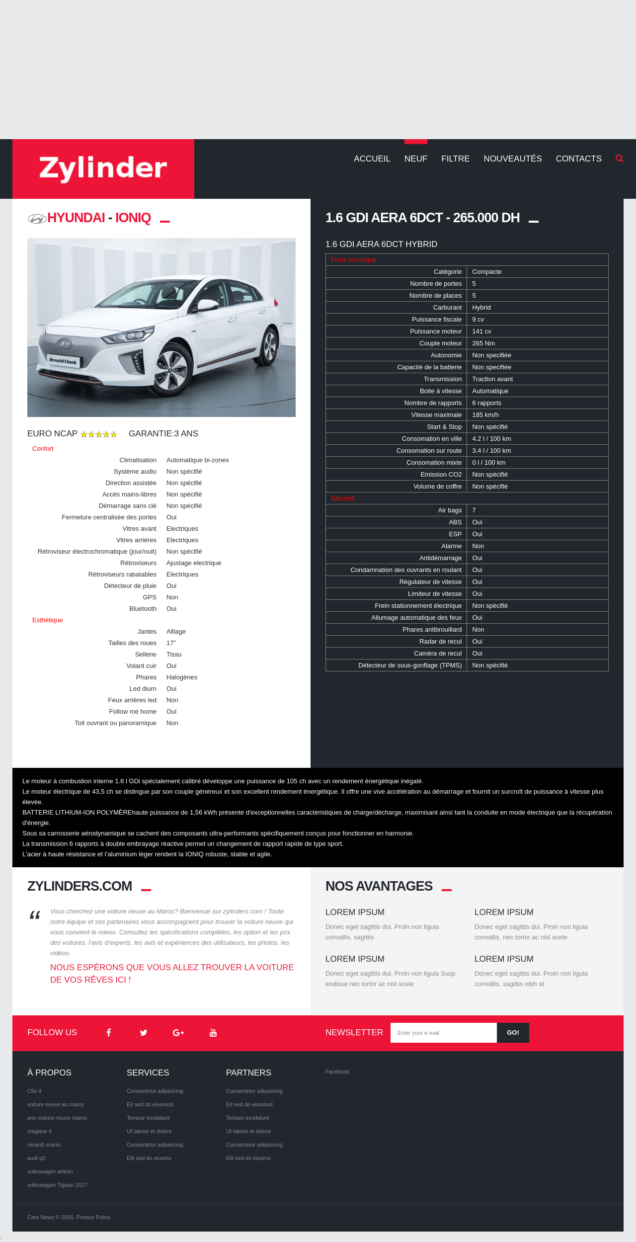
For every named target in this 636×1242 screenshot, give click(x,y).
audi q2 (36, 1158)
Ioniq (133, 217)
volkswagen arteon (50, 1171)
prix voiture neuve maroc (57, 1118)
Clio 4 (34, 1091)
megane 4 (39, 1131)
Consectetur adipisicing (155, 1091)
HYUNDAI (66, 217)
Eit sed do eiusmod (150, 1104)
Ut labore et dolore (149, 1131)
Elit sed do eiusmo (149, 1158)
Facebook (337, 1072)
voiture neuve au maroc (55, 1104)
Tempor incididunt (148, 1118)
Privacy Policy (93, 1217)
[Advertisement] (318, 69)
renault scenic (44, 1145)
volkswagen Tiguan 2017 (57, 1185)
